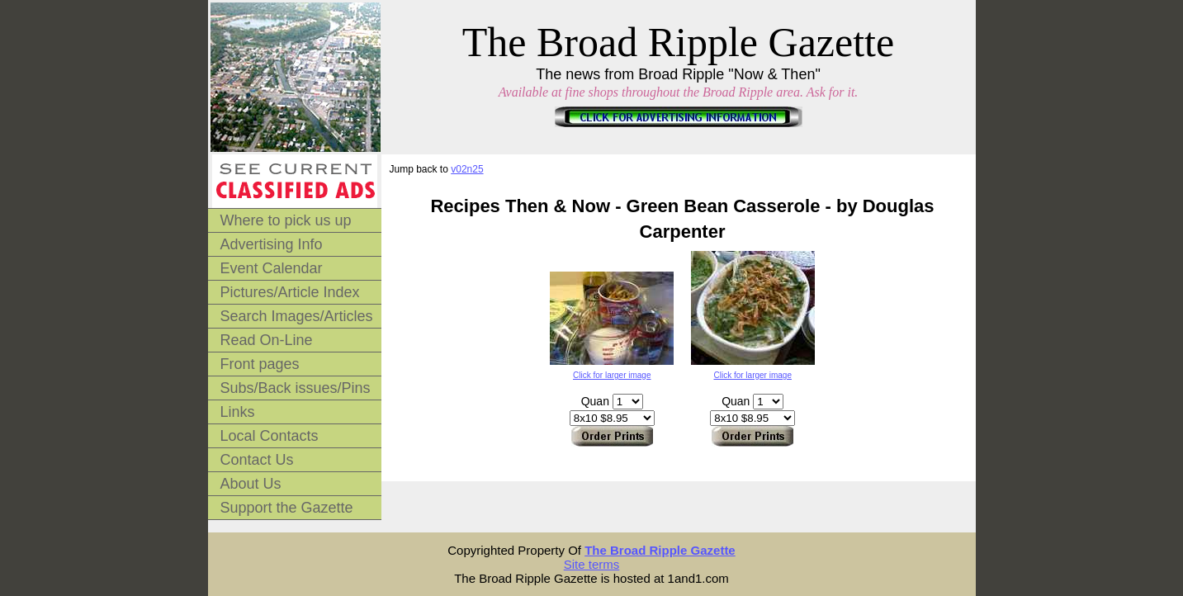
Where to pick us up (286, 220)
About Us (251, 483)
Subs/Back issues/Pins (295, 388)
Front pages (260, 364)
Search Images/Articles (296, 316)
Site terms (592, 564)
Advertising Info (271, 244)
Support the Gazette (286, 507)
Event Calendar (271, 268)
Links (237, 412)
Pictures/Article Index (290, 292)
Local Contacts (269, 436)
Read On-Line (266, 340)
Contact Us (257, 460)
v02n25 (467, 169)
